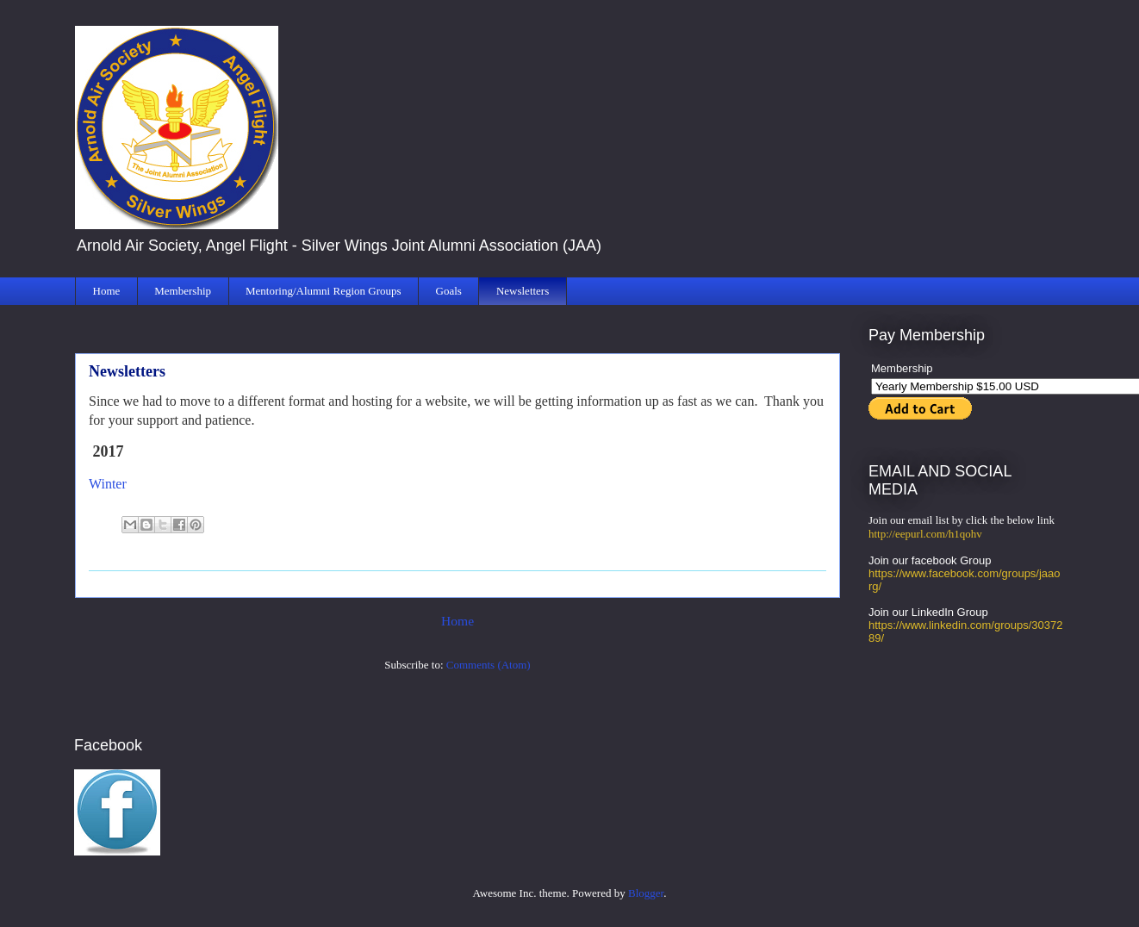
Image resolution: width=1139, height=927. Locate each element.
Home (107, 290)
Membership (182, 290)
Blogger (645, 893)
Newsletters (522, 290)
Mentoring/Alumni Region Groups (323, 290)
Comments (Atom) (488, 664)
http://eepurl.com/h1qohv (925, 533)
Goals (449, 290)
